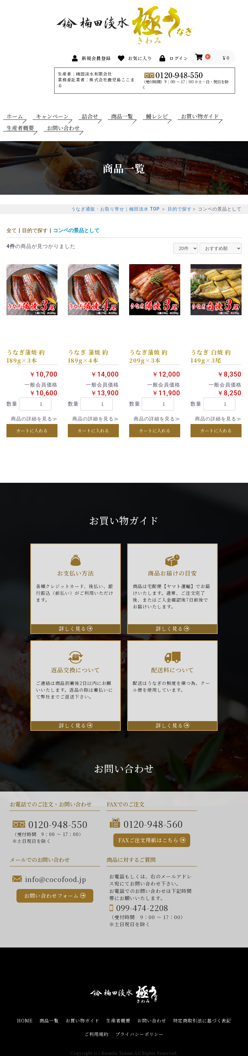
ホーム (14, 116)
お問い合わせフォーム (51, 895)
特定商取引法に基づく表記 (202, 1021)
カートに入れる (32, 430)
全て (11, 230)
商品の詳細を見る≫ (34, 419)
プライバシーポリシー (139, 1034)
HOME (25, 1021)
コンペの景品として (76, 230)
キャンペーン (52, 116)
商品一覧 (122, 116)
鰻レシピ (157, 116)
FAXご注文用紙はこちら (148, 840)
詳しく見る (72, 628)
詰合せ (90, 116)
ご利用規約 (96, 1034)
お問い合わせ (63, 128)
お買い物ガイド (200, 116)
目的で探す (180, 209)
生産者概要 (20, 128)
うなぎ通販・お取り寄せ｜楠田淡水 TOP (115, 209)
